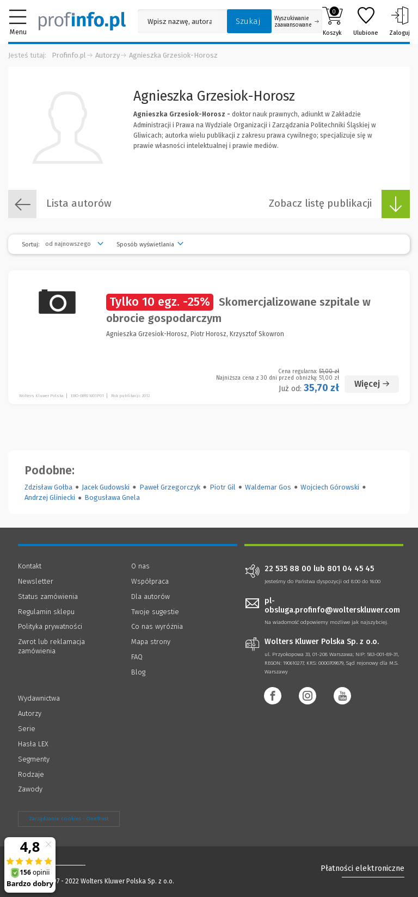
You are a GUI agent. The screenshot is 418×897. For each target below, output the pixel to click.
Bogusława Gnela (112, 497)
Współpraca (150, 581)
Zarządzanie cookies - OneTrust (69, 818)
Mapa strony (150, 642)
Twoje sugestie (155, 612)
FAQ (137, 657)
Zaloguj (399, 21)
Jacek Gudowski (106, 487)
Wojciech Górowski (329, 487)
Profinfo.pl (69, 55)
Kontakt (29, 566)
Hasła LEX (33, 744)
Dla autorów (150, 596)
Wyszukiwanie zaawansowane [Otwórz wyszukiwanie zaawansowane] (296, 21)
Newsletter (35, 581)
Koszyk (332, 21)
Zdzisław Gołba (48, 487)
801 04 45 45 (350, 569)
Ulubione (365, 21)
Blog (138, 672)
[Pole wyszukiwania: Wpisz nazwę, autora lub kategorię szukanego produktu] (180, 21)
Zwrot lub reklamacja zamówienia (51, 646)
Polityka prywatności (50, 626)
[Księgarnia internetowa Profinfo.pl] (82, 21)
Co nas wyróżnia (157, 626)
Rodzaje (31, 774)
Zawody (30, 789)
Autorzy (107, 55)
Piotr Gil (223, 487)
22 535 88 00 (288, 569)
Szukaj (248, 21)
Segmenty (34, 759)
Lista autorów (60, 204)
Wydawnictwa (39, 698)
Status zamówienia (48, 596)
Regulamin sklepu (46, 612)
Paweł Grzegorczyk (169, 487)
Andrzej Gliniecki (49, 497)
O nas (140, 566)
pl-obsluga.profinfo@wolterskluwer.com (332, 605)
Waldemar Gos (268, 487)
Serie (26, 729)
